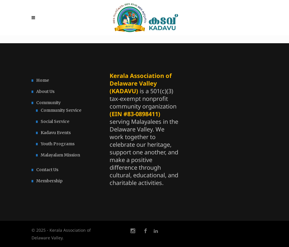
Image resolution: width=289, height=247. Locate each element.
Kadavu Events (56, 132)
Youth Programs (58, 143)
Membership (49, 180)
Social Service (55, 121)
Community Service (61, 110)
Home (42, 80)
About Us (45, 91)
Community (48, 102)
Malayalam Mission (60, 155)
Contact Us (47, 169)
